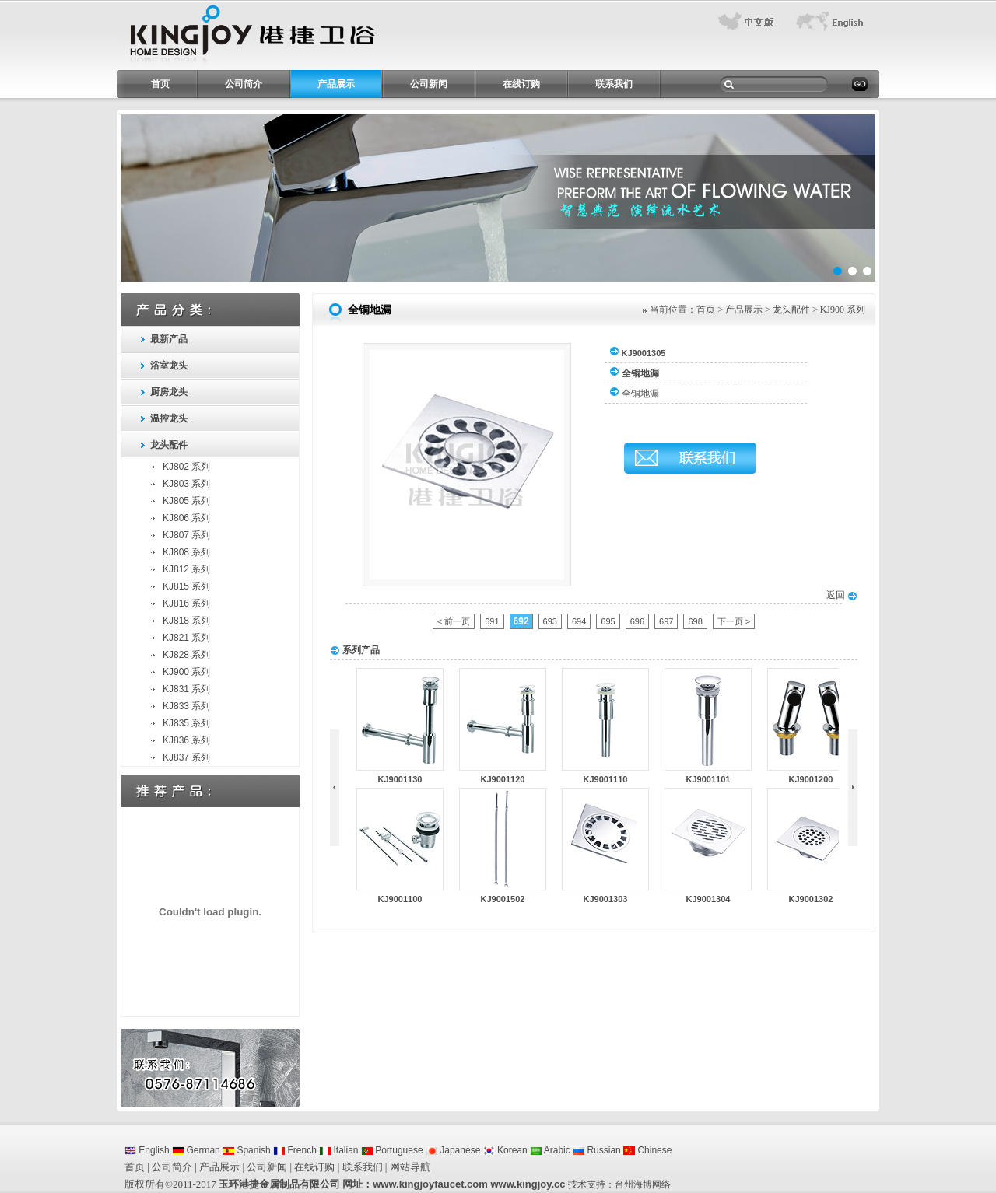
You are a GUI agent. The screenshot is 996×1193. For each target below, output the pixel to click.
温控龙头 (169, 418)
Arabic (550, 1150)
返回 (841, 595)
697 (666, 621)
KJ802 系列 (186, 466)
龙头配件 (169, 444)
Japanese (453, 1150)
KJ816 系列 (186, 603)
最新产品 (169, 339)
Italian (338, 1150)
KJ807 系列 (186, 535)
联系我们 (614, 84)
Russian (597, 1150)
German (196, 1150)
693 (550, 621)
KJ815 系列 (186, 586)
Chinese (647, 1150)
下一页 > (733, 621)
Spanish (247, 1150)
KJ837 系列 (186, 757)
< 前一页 (453, 621)
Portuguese (392, 1150)
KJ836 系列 (186, 740)
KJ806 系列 (186, 518)
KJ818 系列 (186, 620)
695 (608, 621)
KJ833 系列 (186, 706)
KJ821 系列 (186, 637)
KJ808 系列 (186, 552)
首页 (160, 84)
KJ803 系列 (186, 483)
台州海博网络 (643, 1184)
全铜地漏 (640, 393)
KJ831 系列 (186, 689)
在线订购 (521, 84)
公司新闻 (428, 84)
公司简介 (243, 84)
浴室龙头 (169, 365)
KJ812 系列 (186, 569)
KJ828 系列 (186, 654)
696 (637, 621)
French (295, 1150)
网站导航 (410, 1167)
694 (579, 621)
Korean (505, 1150)
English (147, 1150)
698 (695, 621)
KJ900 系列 (186, 671)
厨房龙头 (169, 392)
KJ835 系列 (186, 723)
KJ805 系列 (186, 500)
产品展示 (336, 84)
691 (492, 621)
